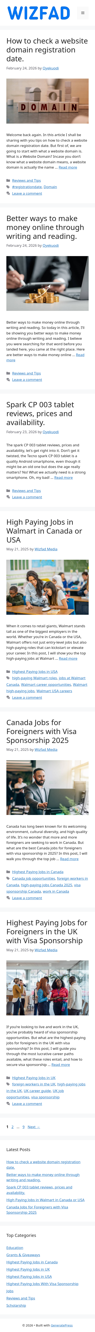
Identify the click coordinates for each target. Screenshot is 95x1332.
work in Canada (56, 891)
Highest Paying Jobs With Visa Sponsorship (42, 1283)
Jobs (10, 1290)
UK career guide (37, 1090)
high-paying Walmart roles (34, 677)
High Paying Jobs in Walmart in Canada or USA (44, 531)
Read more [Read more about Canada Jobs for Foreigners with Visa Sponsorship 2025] (69, 858)
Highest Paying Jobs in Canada (37, 871)
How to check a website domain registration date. (47, 49)
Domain (50, 186)
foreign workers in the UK (33, 1084)
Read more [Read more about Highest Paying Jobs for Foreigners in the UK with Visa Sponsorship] (61, 1064)
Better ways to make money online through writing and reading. (45, 227)
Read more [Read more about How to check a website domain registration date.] (68, 167)
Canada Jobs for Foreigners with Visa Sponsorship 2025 (41, 731)
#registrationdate (27, 186)
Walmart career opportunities (46, 684)
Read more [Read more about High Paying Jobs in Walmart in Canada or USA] (68, 658)
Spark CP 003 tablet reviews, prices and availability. (40, 413)
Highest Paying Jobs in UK (34, 1077)
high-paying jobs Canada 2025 (46, 884)
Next (34, 1126)
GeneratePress (62, 1325)
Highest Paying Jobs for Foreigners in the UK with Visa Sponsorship (46, 931)
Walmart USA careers (54, 690)
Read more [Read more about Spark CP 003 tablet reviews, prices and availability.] (63, 477)
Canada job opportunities (33, 878)
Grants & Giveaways (23, 1254)
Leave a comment (27, 193)
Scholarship (16, 1305)
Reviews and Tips (26, 180)
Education (14, 1247)
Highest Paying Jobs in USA (34, 671)
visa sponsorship (45, 1097)
